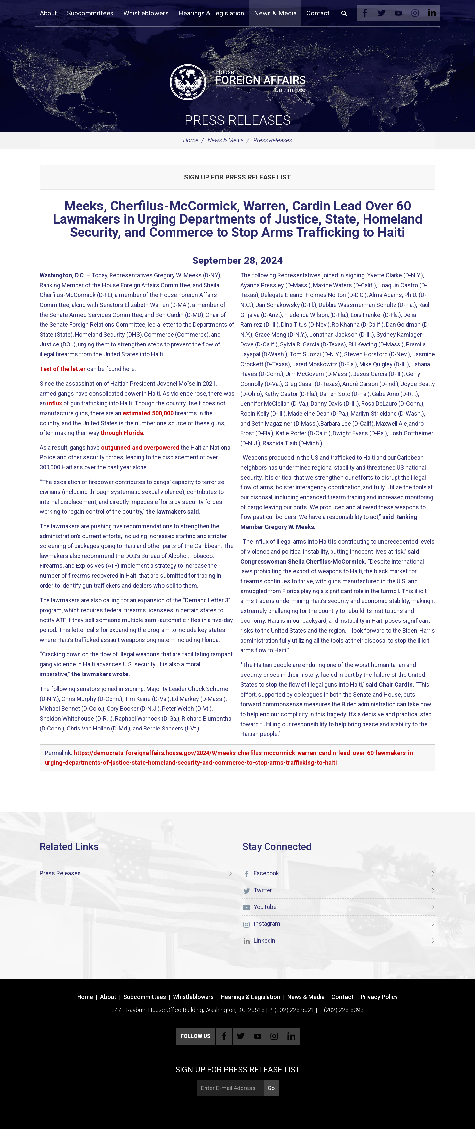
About (48, 13)
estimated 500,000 (148, 413)
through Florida (122, 432)
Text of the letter (63, 368)
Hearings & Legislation (211, 13)
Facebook (365, 13)
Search (344, 13)
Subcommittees (90, 13)
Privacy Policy (379, 996)
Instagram (415, 13)
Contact (318, 13)
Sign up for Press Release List (237, 177)
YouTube (398, 13)
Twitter (381, 13)
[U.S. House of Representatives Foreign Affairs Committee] (237, 81)
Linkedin (432, 13)
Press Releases (237, 120)
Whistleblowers (146, 13)
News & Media (275, 13)
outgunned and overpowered (140, 447)
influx (54, 403)
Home (190, 140)
